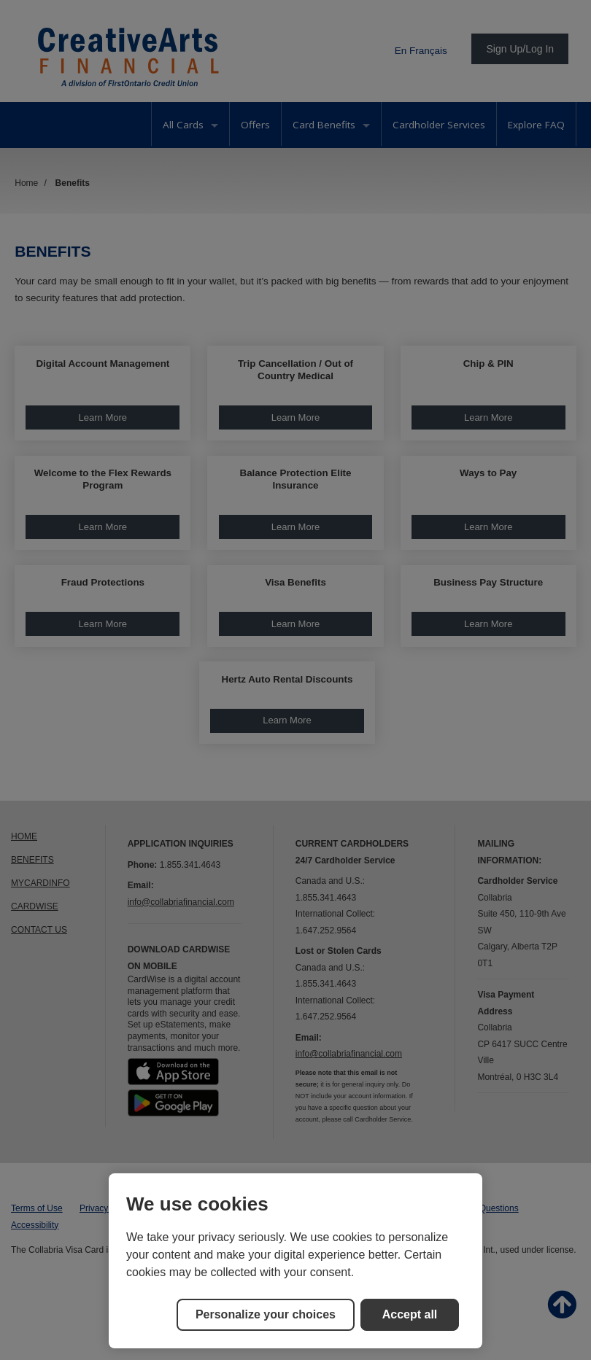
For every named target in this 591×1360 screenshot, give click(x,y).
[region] (295, 1260)
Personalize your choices (266, 1314)
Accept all (410, 1314)
